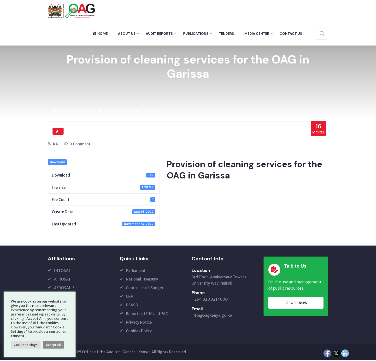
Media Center (256, 33)
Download (57, 163)
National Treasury (142, 279)
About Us (126, 33)
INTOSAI (62, 271)
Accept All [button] (53, 345)
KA (55, 144)
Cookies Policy (139, 331)
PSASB (132, 305)
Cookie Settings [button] (26, 345)
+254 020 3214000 (210, 300)
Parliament (136, 271)
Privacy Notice (139, 323)
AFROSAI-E (64, 288)
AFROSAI (62, 279)
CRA (129, 297)
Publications (195, 33)
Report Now (295, 303)
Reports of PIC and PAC (147, 314)
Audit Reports (159, 33)
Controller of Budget (145, 288)
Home (53, 110)
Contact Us (291, 33)
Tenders (226, 33)
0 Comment (80, 144)
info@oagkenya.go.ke (212, 316)
